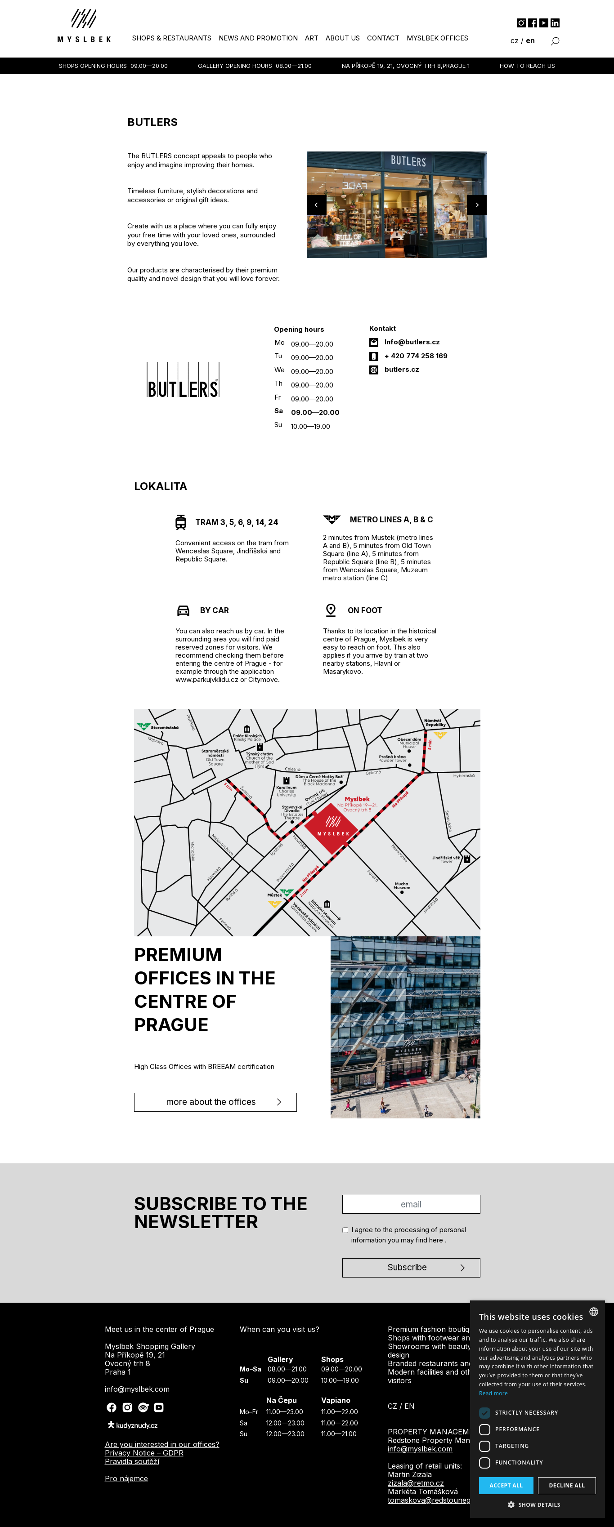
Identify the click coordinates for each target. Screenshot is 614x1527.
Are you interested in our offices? (162, 1444)
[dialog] (537, 1409)
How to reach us (527, 65)
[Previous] (317, 205)
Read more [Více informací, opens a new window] (493, 1393)
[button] (537, 1504)
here (437, 1240)
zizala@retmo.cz (416, 1482)
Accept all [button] (506, 1485)
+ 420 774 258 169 (416, 356)
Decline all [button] (567, 1485)
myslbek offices (437, 38)
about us (343, 38)
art (311, 38)
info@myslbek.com (420, 1448)
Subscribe (407, 1267)
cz (515, 40)
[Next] (477, 205)
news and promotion (258, 38)
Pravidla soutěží (132, 1461)
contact (383, 38)
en (530, 40)
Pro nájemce (126, 1478)
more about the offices (211, 1102)
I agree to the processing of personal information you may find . (408, 1234)
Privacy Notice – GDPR (144, 1452)
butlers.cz (402, 369)
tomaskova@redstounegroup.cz (442, 1500)
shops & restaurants (171, 38)
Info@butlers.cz (412, 342)
